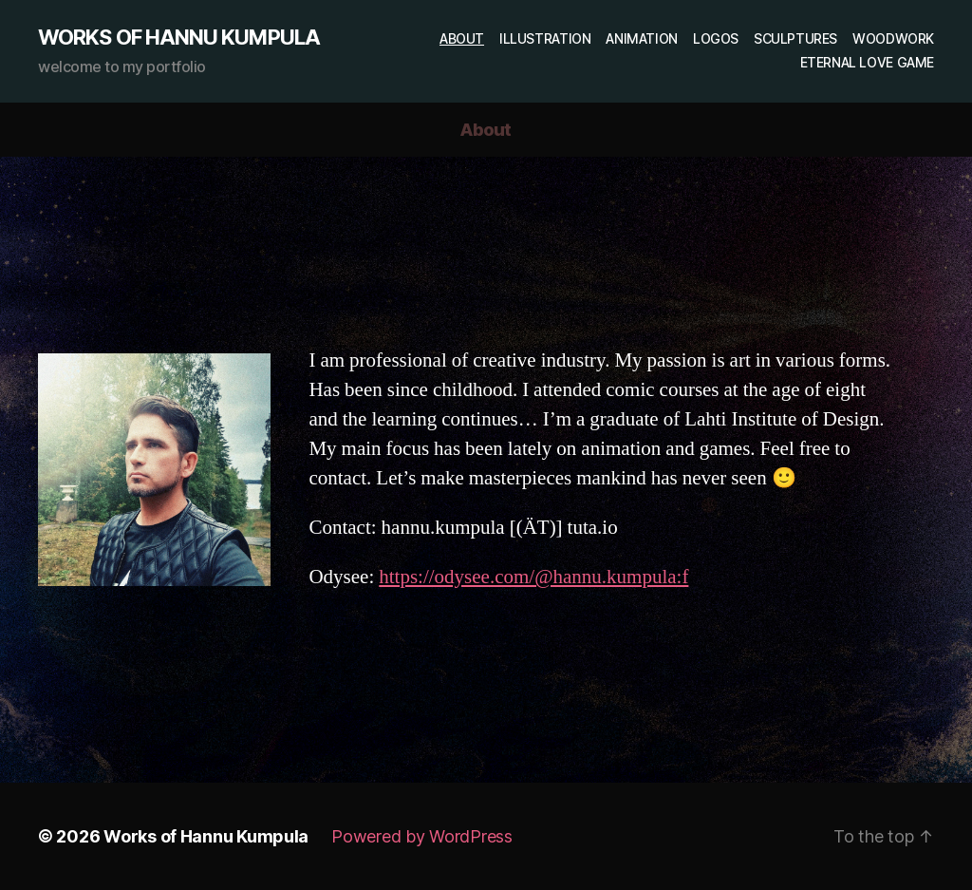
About (461, 39)
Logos (715, 39)
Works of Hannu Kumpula (179, 37)
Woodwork (893, 39)
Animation (642, 39)
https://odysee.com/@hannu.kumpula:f (533, 577)
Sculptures (795, 39)
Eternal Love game (867, 62)
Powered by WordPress (422, 836)
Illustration (544, 39)
